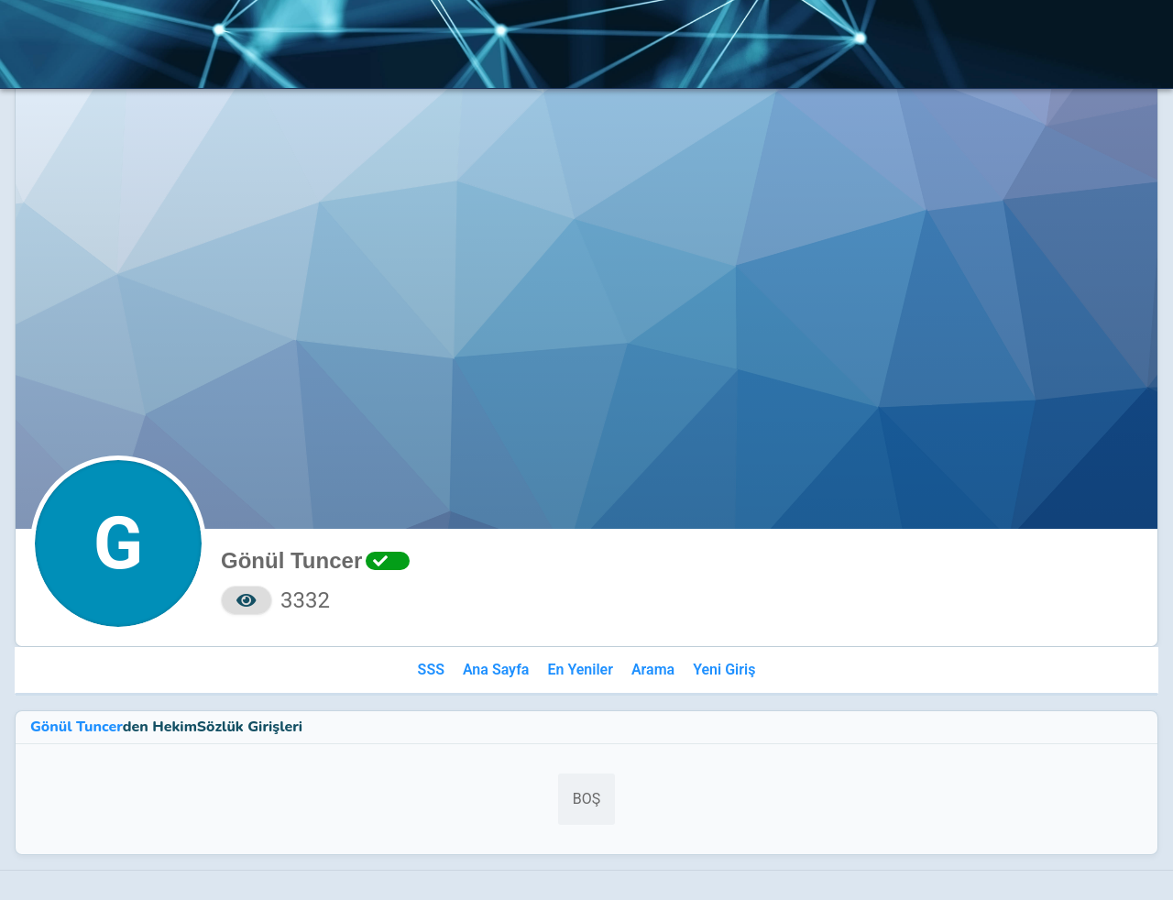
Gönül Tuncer (76, 727)
